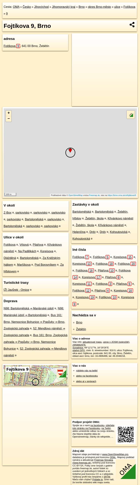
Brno (82, 6)
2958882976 (79, 344)
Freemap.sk (94, 195)
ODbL (113, 457)
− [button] (8, 119)
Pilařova (38, 244)
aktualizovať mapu (92, 342)
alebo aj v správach (86, 381)
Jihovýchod (41, 6)
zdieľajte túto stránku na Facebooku (93, 426)
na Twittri (106, 428)
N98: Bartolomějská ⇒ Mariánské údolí (29, 308)
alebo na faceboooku (87, 375)
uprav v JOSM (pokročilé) (116, 342)
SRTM (107, 476)
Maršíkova (24, 264)
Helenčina (79, 231)
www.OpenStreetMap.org (115, 454)
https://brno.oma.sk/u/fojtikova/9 (122, 195)
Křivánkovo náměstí (120, 218)
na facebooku (97, 425)
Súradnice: (78, 347)
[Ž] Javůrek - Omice (16, 289)
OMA (16, 6)
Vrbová (24, 244)
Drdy (93, 231)
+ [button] (8, 113)
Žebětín (81, 329)
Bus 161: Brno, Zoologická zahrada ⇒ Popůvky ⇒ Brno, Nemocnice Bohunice (35, 342)
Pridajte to (97, 479)
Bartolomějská (34, 219)
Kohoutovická (118, 231)
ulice (117, 6)
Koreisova (46, 251)
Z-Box (7, 212)
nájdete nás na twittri (87, 370)
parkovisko (22, 212)
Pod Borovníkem (45, 264)
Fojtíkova (129, 6)
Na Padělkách (27, 251)
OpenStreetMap (76, 195)
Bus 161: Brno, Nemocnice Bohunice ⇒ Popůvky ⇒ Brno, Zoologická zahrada (34, 322)
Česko (27, 6)
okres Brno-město (99, 6)
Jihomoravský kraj (63, 6)
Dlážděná (10, 258)
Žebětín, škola (94, 218)
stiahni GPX (79, 350)
